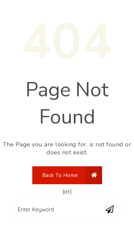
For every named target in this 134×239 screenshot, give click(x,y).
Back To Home (69, 175)
